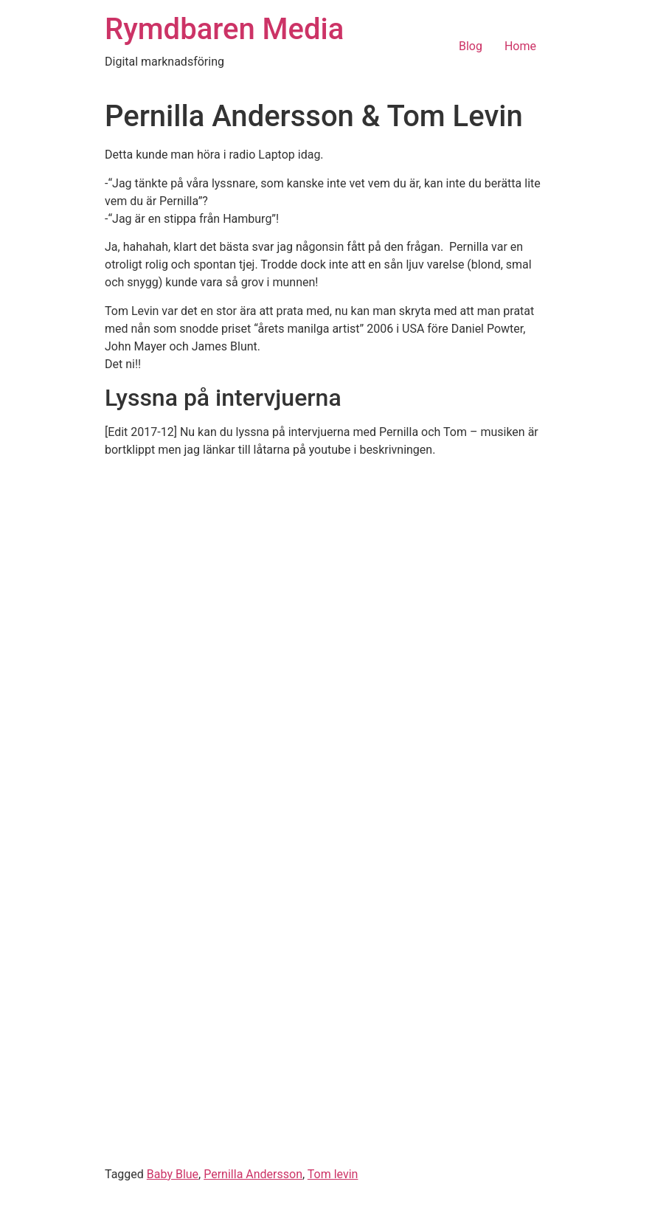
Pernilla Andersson (253, 1174)
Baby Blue (172, 1174)
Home (520, 46)
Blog (470, 46)
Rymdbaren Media (224, 29)
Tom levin (333, 1174)
